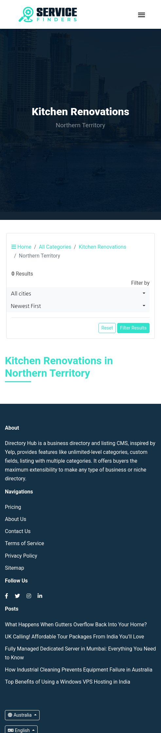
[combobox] (78, 293)
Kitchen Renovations (102, 247)
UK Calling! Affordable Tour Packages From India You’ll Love (74, 637)
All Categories (55, 247)
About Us (15, 519)
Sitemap (14, 568)
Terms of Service (24, 543)
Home (21, 247)
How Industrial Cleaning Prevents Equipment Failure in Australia (78, 670)
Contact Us (18, 531)
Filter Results (133, 328)
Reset (107, 328)
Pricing (13, 507)
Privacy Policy (21, 556)
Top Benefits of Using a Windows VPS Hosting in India (67, 682)
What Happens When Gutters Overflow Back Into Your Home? (76, 624)
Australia (20, 715)
